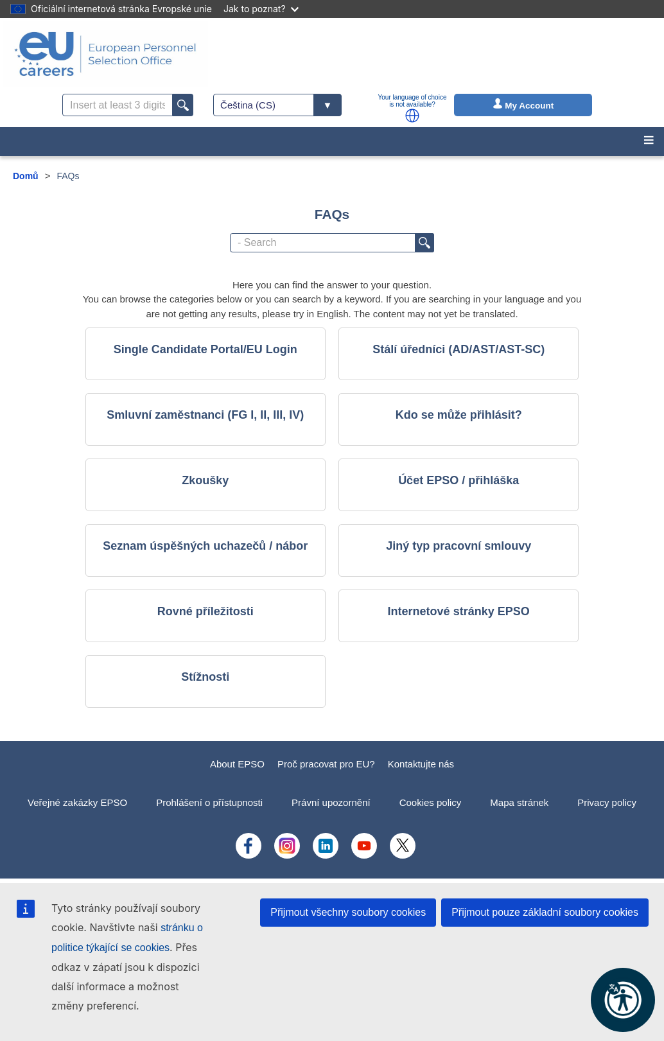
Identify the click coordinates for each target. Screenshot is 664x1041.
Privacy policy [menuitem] (606, 802)
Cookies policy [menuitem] (430, 802)
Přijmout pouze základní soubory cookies (544, 912)
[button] (412, 115)
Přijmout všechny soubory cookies (348, 912)
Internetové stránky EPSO (459, 611)
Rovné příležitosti (205, 611)
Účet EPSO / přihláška (458, 480)
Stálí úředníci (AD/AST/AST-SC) (458, 349)
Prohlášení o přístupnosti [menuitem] (209, 802)
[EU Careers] (105, 54)
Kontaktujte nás (421, 763)
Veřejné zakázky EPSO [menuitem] (77, 802)
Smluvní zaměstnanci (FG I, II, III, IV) (205, 414)
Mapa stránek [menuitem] (519, 802)
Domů (26, 176)
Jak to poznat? (261, 8)
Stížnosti (205, 676)
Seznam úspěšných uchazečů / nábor (205, 545)
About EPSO (237, 763)
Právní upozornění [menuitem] (331, 802)
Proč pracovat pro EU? (326, 763)
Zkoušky (205, 480)
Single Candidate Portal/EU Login (205, 349)
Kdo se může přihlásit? (459, 414)
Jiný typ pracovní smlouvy (458, 545)
